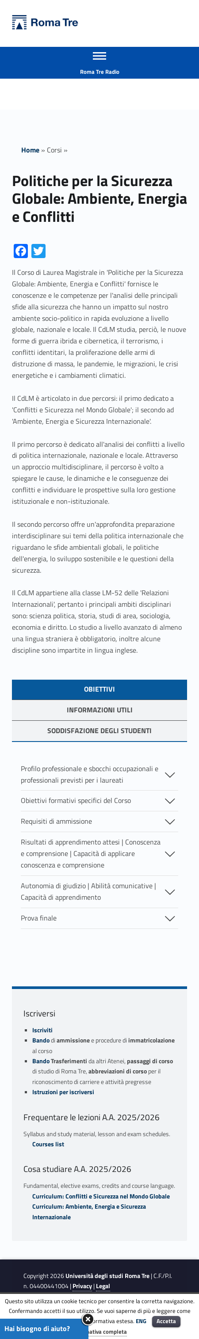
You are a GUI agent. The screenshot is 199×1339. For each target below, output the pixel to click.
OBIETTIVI (99, 689)
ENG (141, 1320)
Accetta (166, 1320)
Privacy (82, 1286)
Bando (41, 1040)
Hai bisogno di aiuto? (37, 1328)
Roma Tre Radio (99, 71)
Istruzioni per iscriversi (63, 1092)
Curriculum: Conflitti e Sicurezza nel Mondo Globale (101, 1196)
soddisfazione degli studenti (99, 730)
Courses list (48, 1144)
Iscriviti (42, 1030)
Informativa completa (99, 1331)
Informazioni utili (100, 709)
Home (30, 150)
